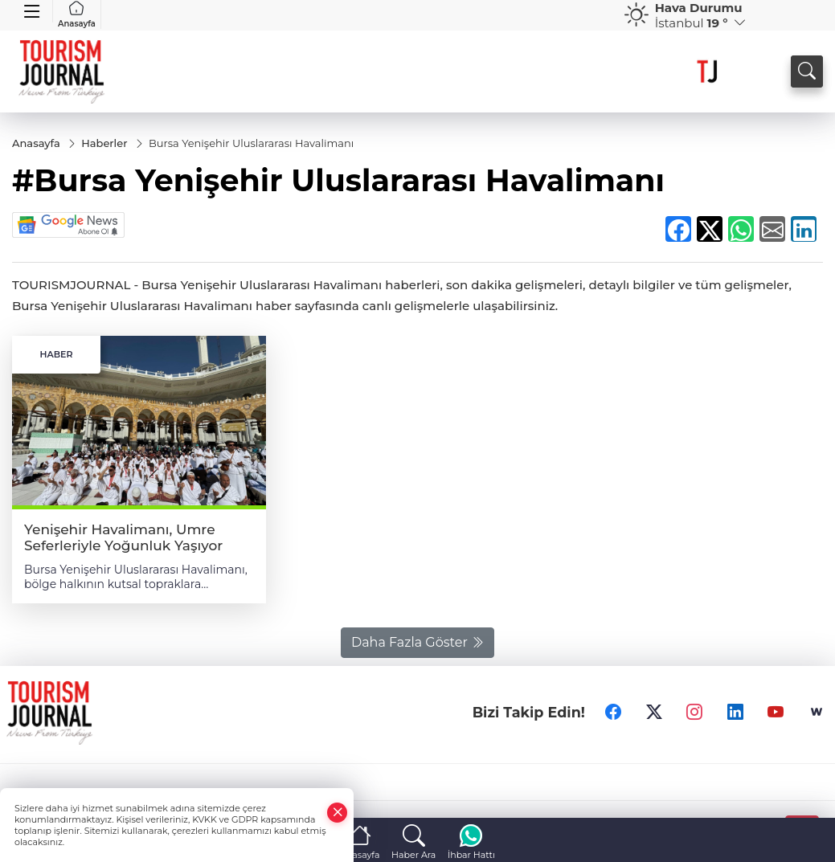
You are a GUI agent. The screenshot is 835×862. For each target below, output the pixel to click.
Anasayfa (77, 14)
